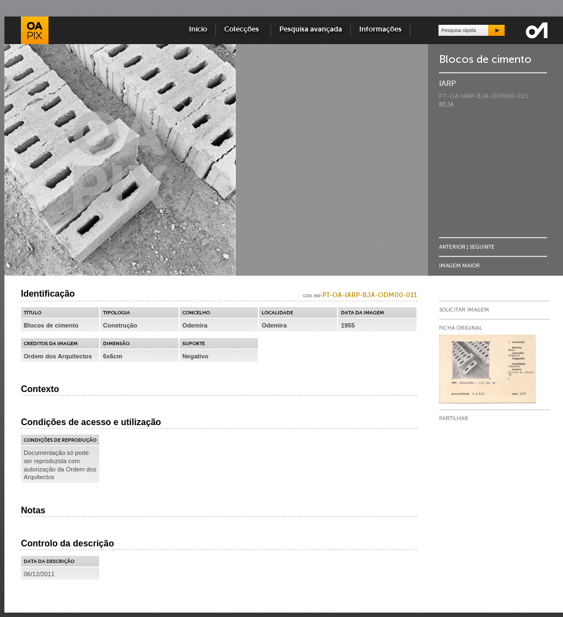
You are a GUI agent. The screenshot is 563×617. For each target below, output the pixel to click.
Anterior (452, 247)
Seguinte (482, 247)
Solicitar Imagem (464, 310)
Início (198, 29)
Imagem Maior (459, 265)
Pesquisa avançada (310, 29)
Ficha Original (460, 328)
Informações (380, 29)
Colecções (243, 29)
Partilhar (453, 418)
